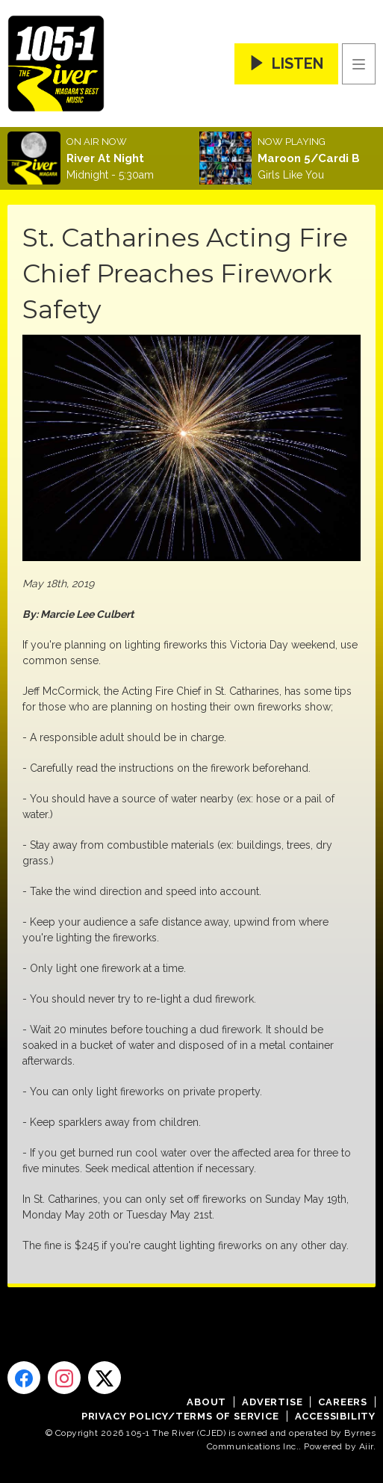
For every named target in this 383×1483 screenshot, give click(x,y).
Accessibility (335, 1416)
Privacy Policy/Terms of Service (180, 1416)
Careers (342, 1402)
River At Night (105, 158)
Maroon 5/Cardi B (309, 158)
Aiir (366, 1446)
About (206, 1402)
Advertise (272, 1402)
